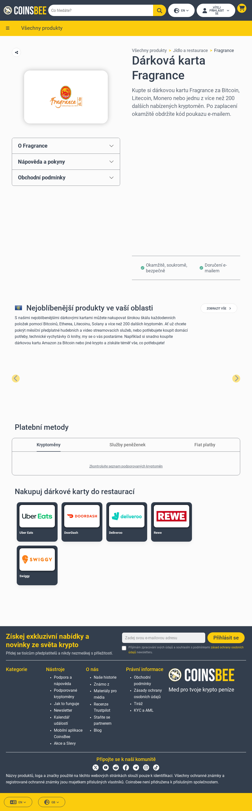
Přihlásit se (226, 638)
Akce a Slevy (65, 743)
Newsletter (63, 710)
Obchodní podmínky (41, 178)
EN (181, 11)
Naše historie (105, 677)
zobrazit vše (219, 309)
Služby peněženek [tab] (127, 445)
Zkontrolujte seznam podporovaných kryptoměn (126, 467)
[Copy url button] (16, 52)
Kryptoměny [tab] (49, 445)
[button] (241, 8)
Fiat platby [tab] (204, 445)
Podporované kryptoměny (65, 693)
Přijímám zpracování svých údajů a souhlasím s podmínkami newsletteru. (186, 650)
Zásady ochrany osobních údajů (148, 693)
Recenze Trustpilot (102, 707)
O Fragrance (32, 146)
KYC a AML (144, 710)
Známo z (101, 684)
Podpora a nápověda (63, 680)
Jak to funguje (66, 703)
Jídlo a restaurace (190, 50)
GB (51, 802)
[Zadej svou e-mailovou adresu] (163, 638)
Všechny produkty (42, 28)
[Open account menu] (215, 10)
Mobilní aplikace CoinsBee (68, 733)
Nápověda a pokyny (41, 162)
